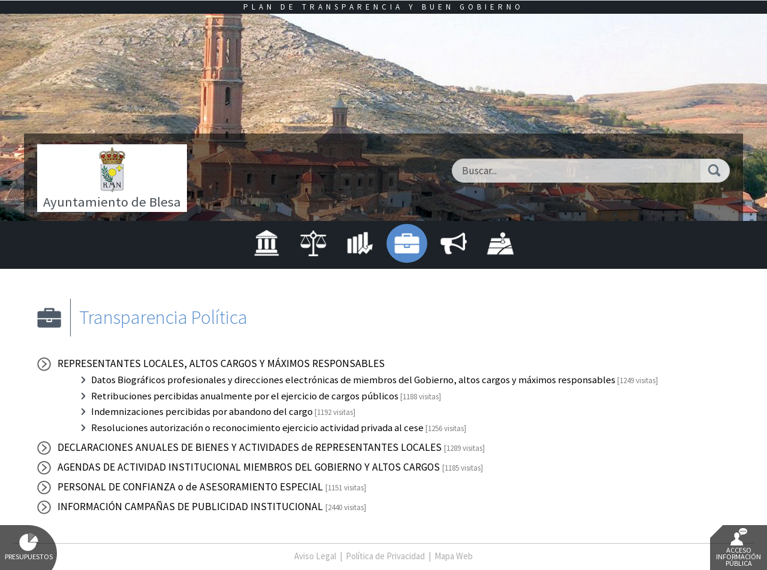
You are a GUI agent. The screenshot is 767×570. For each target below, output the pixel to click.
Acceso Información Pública (738, 548)
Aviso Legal (315, 556)
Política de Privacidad (385, 556)
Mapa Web (453, 556)
